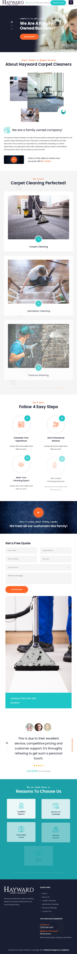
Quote (58, 3)
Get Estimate (16, 589)
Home (44, 893)
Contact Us (46, 911)
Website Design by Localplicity (56, 950)
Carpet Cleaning (49, 900)
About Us (45, 897)
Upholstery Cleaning (50, 904)
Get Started (14, 703)
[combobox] (38, 567)
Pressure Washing (49, 908)
